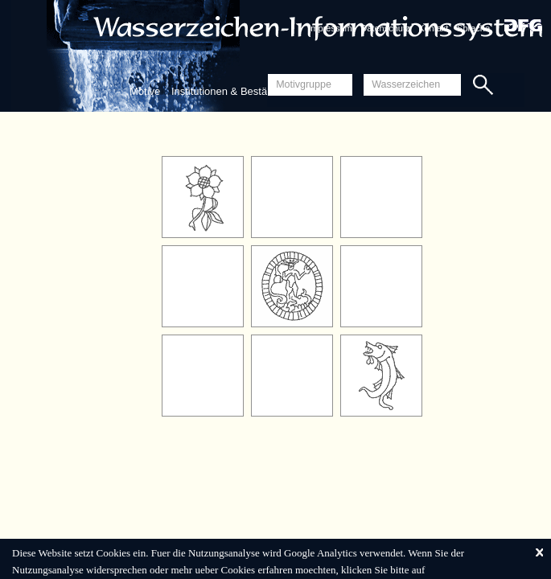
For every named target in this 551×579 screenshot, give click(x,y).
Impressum (330, 28)
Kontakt (433, 28)
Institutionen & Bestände (228, 91)
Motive (145, 91)
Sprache (473, 28)
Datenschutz (384, 28)
